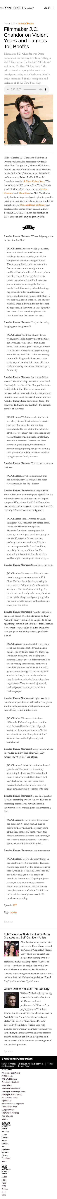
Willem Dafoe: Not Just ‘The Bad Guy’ (27, 988)
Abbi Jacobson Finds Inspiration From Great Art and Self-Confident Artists (27, 936)
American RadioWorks (11, 1073)
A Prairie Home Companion (13, 1104)
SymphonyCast (8, 1110)
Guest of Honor (26, 24)
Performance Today (9, 1097)
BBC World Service (9, 1079)
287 (15, 905)
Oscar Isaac (24, 193)
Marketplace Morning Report (13, 1091)
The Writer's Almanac (10, 1113)
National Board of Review (32, 205)
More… (5, 1119)
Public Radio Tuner (4, 1180)
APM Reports (7, 1076)
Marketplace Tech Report (12, 1094)
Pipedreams (6, 1101)
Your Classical (7, 1116)
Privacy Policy (24, 1066)
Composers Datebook (10, 1082)
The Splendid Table (9, 1107)
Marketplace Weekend (11, 1088)
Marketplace (7, 1085)
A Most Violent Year (33, 182)
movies (13, 913)
